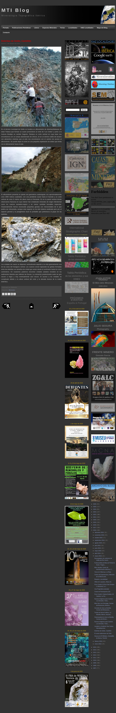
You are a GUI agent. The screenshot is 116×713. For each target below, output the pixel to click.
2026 (94, 504)
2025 (94, 506)
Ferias (62, 28)
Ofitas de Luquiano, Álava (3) (102, 582)
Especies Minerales (49, 28)
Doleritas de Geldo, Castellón (102, 630)
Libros (36, 28)
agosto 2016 (98, 543)
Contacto (6, 32)
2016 (94, 530)
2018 (94, 525)
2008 (94, 665)
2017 (94, 527)
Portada (6, 28)
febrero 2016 (98, 641)
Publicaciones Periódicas (21, 28)
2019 (94, 522)
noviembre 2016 (99, 535)
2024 (94, 509)
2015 (94, 647)
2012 (94, 655)
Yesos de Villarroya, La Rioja (102, 572)
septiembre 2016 (100, 540)
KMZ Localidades (87, 28)
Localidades (72, 28)
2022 (94, 514)
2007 (94, 668)
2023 (94, 512)
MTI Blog (15, 10)
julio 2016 (98, 545)
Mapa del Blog (102, 28)
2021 (94, 517)
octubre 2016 (99, 537)
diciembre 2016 (99, 532)
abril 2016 (98, 553)
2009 (94, 663)
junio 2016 (98, 548)
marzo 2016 (98, 556)
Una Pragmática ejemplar (101, 589)
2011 (94, 657)
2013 (94, 652)
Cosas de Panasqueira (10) (102, 591)
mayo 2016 (98, 550)
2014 (94, 650)
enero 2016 (98, 644)
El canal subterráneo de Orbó (102, 633)
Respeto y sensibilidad (100, 579)
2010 (94, 660)
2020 (94, 519)
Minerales (12, 290)
